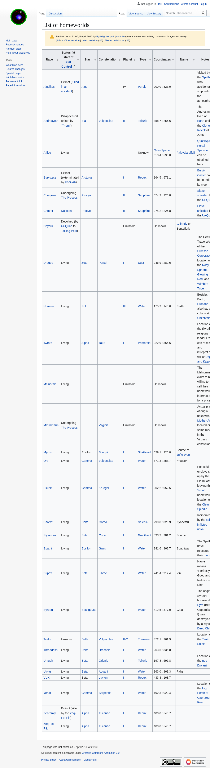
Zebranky (50, 713)
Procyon (87, 195)
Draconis (104, 650)
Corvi (102, 535)
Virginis (103, 425)
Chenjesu (50, 195)
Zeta (84, 262)
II (124, 120)
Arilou (47, 152)
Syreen (48, 609)
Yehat (201, 490)
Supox (48, 573)
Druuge (48, 262)
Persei (103, 262)
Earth (200, 120)
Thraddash (51, 650)
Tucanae (104, 713)
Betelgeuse (89, 609)
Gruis (102, 548)
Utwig (47, 671)
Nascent (66, 210)
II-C (125, 639)
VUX (47, 677)
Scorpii (103, 452)
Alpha (85, 343)
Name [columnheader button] (184, 59)
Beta (85, 535)
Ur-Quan (66, 226)
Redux (142, 177)
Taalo (47, 639)
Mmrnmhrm (51, 425)
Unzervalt (203, 318)
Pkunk (48, 488)
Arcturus (87, 177)
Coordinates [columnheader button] (162, 59)
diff (58, 40)
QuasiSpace (162, 150)
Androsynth (51, 120)
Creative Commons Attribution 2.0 (100, 752)
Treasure (144, 639)
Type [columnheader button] (143, 59)
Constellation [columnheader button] (108, 59)
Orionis (103, 660)
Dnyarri (48, 226)
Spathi (48, 548)
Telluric (142, 120)
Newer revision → (114, 40)
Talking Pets (69, 231)
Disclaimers (90, 759)
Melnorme (50, 384)
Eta (84, 120)
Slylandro (50, 535)
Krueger (104, 488)
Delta (85, 522)
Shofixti (48, 522)
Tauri (102, 343)
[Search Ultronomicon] (186, 13)
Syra (200, 605)
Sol (84, 306)
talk (112, 36)
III (124, 306)
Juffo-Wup (183, 454)
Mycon (48, 452)
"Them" (66, 125)
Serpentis (105, 693)
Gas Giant (144, 535)
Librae (103, 573)
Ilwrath (48, 343)
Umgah (48, 660)
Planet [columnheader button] (127, 59)
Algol (85, 86)
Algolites (49, 86)
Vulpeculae (106, 120)
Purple (142, 86)
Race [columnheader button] (49, 59)
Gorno (103, 522)
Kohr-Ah (70, 182)
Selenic (143, 522)
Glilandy (182, 223)
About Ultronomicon (70, 759)
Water (142, 306)
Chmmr (48, 210)
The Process (69, 197)
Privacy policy (48, 759)
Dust (141, 262)
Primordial (144, 343)
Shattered (144, 452)
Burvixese (50, 177)
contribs (120, 36)
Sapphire (144, 195)
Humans (49, 306)
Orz (46, 460)
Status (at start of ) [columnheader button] (68, 59)
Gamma (87, 460)
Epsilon (86, 548)
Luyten (103, 677)
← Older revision (70, 40)
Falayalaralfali (186, 152)
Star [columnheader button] (87, 59)
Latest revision (89, 40)
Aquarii (103, 671)
